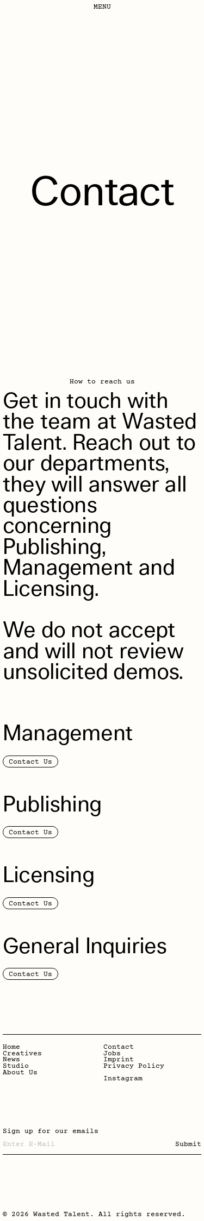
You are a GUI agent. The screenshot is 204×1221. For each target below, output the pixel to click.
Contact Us (30, 762)
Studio (16, 1066)
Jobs (112, 1054)
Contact (118, 1047)
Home (11, 1047)
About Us (20, 1073)
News (11, 1060)
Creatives (22, 1054)
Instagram (123, 1079)
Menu (102, 7)
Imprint (118, 1060)
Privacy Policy (133, 1066)
